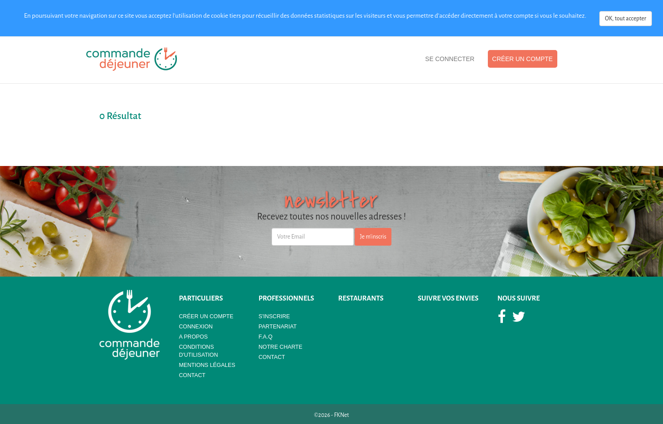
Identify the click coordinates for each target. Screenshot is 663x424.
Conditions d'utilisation (198, 351)
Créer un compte (522, 58)
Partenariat (278, 327)
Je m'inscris (373, 237)
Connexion (196, 327)
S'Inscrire (274, 316)
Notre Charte (281, 347)
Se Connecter (449, 58)
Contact (192, 375)
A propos (193, 337)
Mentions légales (207, 365)
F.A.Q (266, 337)
